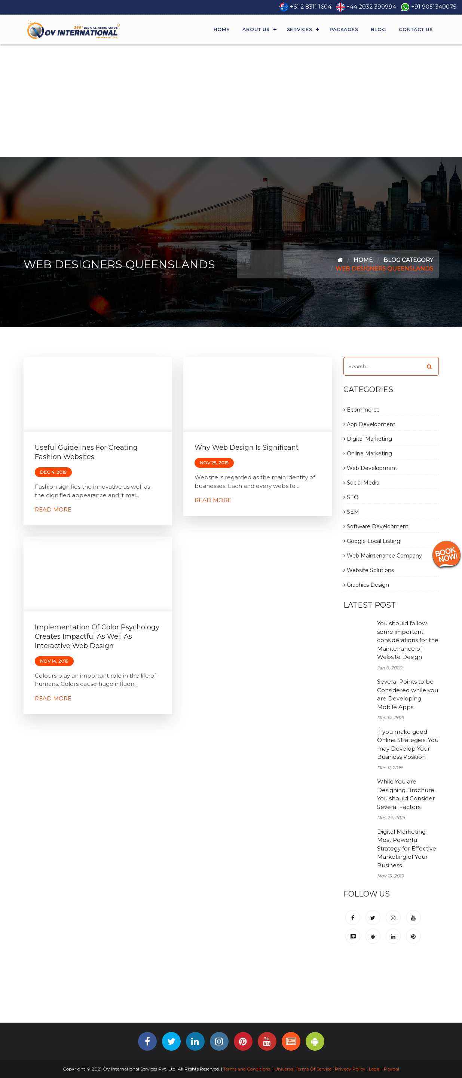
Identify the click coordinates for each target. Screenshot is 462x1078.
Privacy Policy (350, 1069)
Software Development (376, 526)
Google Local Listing (371, 541)
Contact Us (415, 29)
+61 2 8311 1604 (310, 6)
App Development (369, 424)
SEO (350, 497)
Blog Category (408, 259)
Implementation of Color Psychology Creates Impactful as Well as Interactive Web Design (97, 636)
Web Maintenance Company (382, 555)
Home (222, 29)
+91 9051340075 (433, 6)
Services (299, 29)
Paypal (391, 1069)
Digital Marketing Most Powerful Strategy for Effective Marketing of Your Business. (406, 848)
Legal (374, 1069)
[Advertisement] (231, 100)
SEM (351, 512)
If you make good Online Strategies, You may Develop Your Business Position (407, 744)
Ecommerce (361, 409)
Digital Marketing (367, 439)
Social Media (361, 482)
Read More (53, 509)
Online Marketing (367, 453)
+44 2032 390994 (371, 6)
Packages (344, 29)
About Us (255, 29)
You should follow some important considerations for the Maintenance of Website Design (407, 640)
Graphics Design (366, 584)
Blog (378, 29)
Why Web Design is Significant (247, 447)
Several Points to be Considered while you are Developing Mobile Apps (407, 694)
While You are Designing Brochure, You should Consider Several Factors (406, 794)
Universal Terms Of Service (303, 1069)
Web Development (370, 468)
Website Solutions (368, 570)
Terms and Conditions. (246, 1069)
